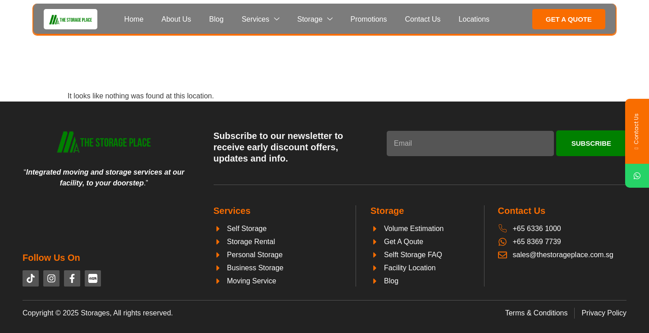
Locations (474, 19)
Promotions (369, 19)
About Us (176, 19)
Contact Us (422, 19)
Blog (216, 19)
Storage (315, 19)
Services (260, 19)
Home (134, 19)
